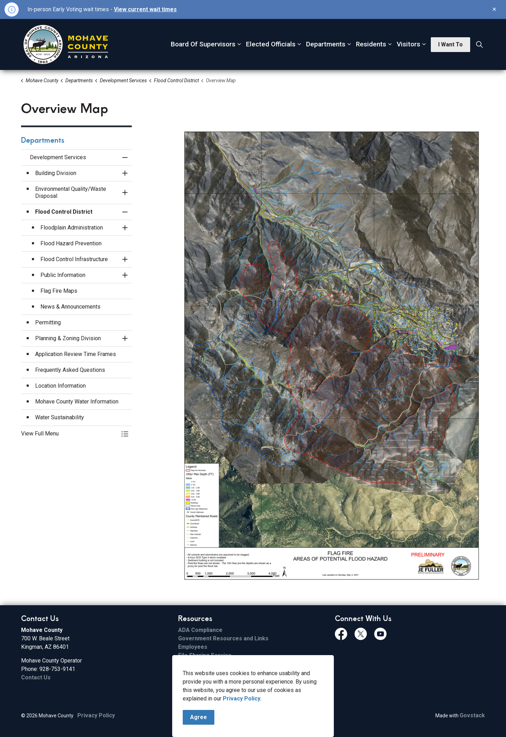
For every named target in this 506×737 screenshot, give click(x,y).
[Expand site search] (479, 44)
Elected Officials (271, 44)
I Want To (450, 45)
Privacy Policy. (242, 698)
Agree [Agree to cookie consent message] (198, 717)
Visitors (408, 44)
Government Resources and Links (223, 638)
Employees (192, 647)
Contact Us (36, 677)
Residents (371, 44)
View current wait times (145, 9)
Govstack (472, 715)
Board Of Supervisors (203, 44)
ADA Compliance (200, 630)
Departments (325, 44)
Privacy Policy (96, 715)
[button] (331, 355)
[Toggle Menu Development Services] (125, 433)
